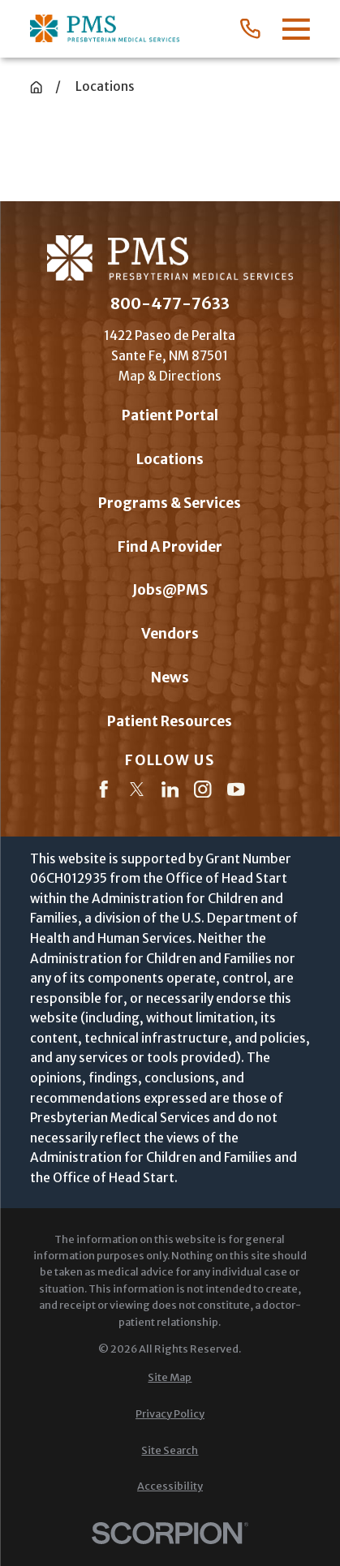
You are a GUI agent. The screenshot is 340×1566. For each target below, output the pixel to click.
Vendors (170, 634)
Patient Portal (170, 415)
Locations (170, 459)
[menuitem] (170, 1377)
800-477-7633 (170, 304)
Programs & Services (169, 503)
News (170, 677)
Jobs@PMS (170, 590)
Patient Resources (169, 721)
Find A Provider (170, 547)
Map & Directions (170, 376)
